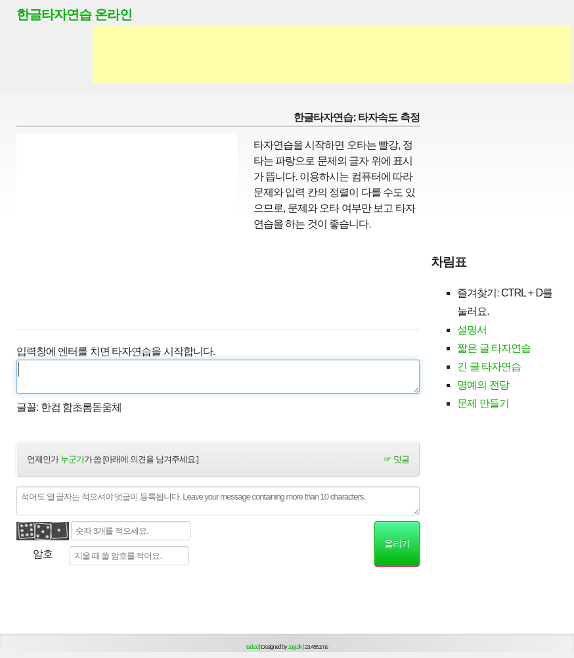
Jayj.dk (294, 647)
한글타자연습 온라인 (74, 14)
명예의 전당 (482, 384)
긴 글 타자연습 (489, 366)
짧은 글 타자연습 (494, 348)
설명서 (472, 329)
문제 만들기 (482, 403)
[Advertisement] (332, 54)
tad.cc (252, 647)
